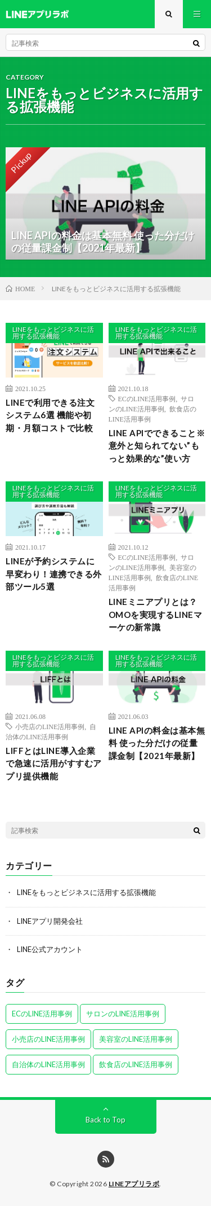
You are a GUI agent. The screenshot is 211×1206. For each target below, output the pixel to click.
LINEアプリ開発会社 (50, 921)
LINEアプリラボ (134, 1183)
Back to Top (105, 1119)
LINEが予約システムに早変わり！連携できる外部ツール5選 (54, 573)
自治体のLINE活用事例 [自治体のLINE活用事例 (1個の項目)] (48, 1064)
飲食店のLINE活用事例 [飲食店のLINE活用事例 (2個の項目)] (135, 1064)
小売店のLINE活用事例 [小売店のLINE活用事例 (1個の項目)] (48, 1038)
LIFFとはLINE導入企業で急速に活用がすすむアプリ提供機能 (54, 763)
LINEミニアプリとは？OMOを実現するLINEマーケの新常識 (156, 614)
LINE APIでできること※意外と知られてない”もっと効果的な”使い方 (157, 445)
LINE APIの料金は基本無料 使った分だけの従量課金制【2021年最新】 (157, 743)
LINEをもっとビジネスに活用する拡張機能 (53, 332)
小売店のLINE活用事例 (49, 726)
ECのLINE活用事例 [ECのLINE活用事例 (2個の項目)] (42, 1013)
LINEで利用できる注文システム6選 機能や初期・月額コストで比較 (50, 415)
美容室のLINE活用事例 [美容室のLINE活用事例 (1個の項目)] (135, 1038)
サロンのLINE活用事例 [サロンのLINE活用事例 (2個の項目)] (122, 1013)
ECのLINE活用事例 (147, 398)
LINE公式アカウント (50, 949)
